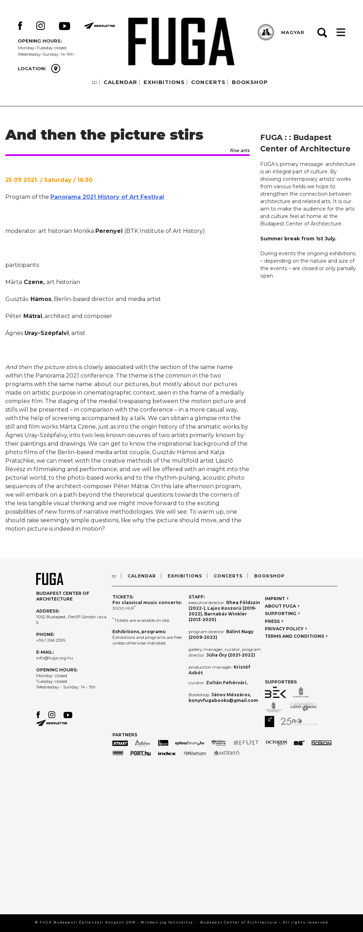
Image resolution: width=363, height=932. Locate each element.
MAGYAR (293, 32)
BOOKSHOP (250, 82)
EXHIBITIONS (164, 82)
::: (94, 82)
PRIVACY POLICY (284, 628)
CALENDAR (120, 82)
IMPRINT (275, 598)
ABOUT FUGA (280, 606)
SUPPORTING (280, 613)
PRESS (272, 621)
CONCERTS (208, 82)
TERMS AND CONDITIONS (294, 636)
